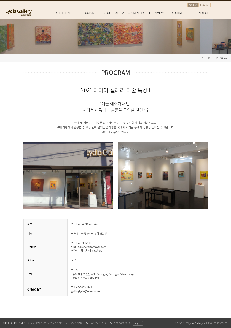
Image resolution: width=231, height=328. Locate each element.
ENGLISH (204, 4)
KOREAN (193, 4)
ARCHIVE (177, 13)
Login (137, 323)
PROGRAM (88, 13)
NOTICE (203, 13)
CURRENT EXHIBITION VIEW (146, 13)
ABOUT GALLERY (114, 13)
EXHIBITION (62, 13)
